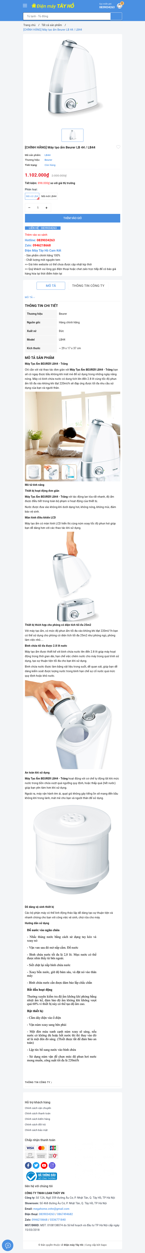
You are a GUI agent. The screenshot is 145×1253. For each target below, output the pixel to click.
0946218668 (42, 245)
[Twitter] (36, 1165)
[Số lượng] (38, 207)
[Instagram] (52, 1165)
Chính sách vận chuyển (39, 1108)
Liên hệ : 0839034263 (46, 228)
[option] (72, 80)
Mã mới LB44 (48, 196)
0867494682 (65, 1214)
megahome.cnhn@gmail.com (51, 1208)
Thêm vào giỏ (72, 218)
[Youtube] (44, 1165)
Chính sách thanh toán (38, 1113)
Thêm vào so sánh (36, 234)
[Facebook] (28, 1165)
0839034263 (46, 240)
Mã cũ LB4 (32, 197)
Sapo (104, 1244)
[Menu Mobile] (25, 5)
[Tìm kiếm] (116, 16)
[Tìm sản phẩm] (67, 16)
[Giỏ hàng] (119, 6)
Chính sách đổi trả (36, 1124)
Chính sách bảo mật (37, 1130)
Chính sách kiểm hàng (38, 1118)
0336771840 (58, 1219)
